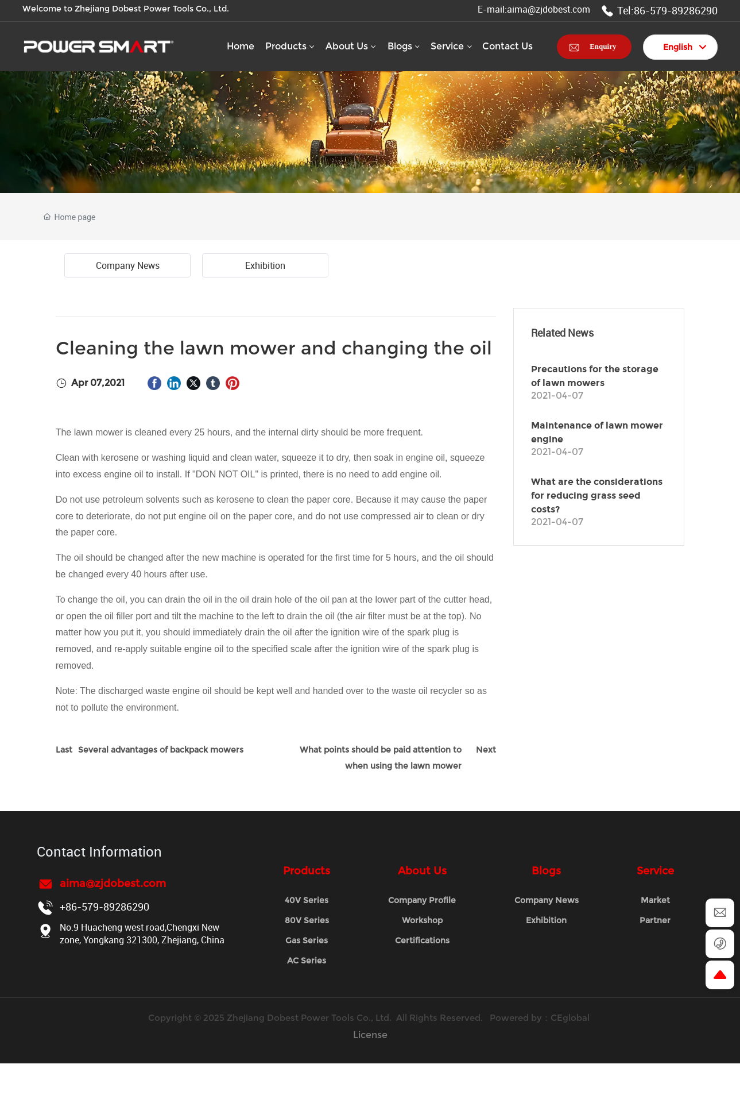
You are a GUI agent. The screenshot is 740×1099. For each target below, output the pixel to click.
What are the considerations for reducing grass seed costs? (596, 495)
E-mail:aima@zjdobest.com (534, 9)
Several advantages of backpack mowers (160, 750)
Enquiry (603, 46)
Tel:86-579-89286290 (660, 10)
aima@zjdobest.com (113, 883)
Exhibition (265, 265)
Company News (128, 265)
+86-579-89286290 (104, 906)
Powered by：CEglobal (541, 1017)
